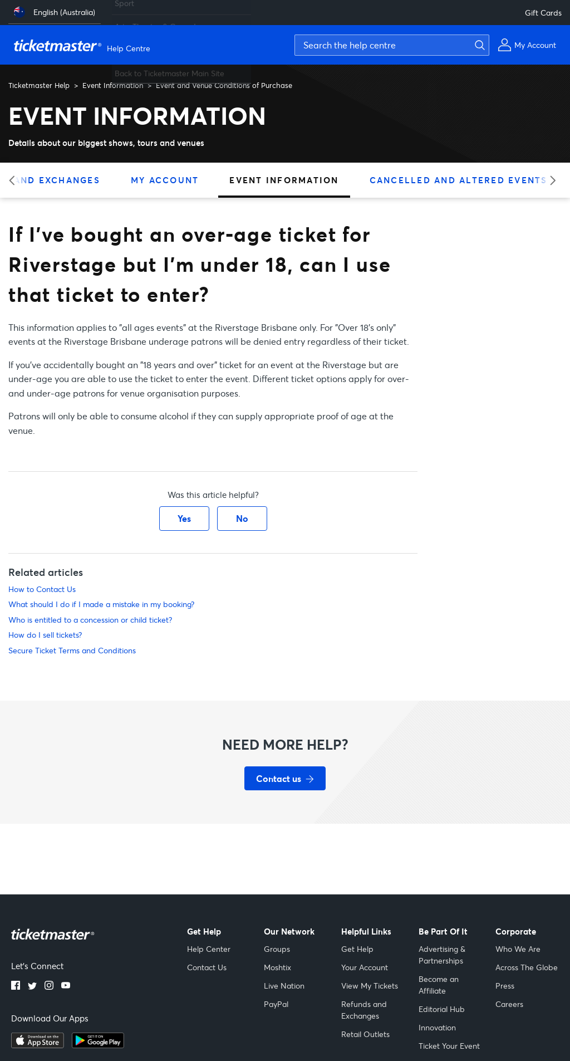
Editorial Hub (442, 1009)
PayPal (276, 1004)
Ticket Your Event (449, 1045)
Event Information (112, 85)
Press (504, 985)
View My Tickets (369, 985)
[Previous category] (15, 180)
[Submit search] (478, 45)
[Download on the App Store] (37, 1044)
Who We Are (517, 948)
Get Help (357, 948)
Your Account (364, 967)
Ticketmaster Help (39, 85)
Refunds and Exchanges (364, 1010)
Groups (277, 948)
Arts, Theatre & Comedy (157, 22)
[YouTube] (65, 986)
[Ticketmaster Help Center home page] (83, 45)
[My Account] (527, 45)
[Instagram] (49, 986)
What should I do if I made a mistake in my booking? (101, 604)
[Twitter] (32, 986)
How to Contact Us (42, 589)
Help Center (208, 948)
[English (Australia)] (54, 12)
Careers (509, 1004)
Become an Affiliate (439, 985)
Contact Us (207, 967)
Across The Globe (526, 967)
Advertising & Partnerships (442, 954)
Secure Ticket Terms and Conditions (72, 650)
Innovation (437, 1027)
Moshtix (277, 967)
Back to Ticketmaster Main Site (169, 68)
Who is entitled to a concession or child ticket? (90, 619)
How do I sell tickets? (45, 634)
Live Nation (284, 985)
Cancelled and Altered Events (459, 179)
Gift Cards (543, 12)
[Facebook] (15, 986)
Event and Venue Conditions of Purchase (224, 85)
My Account (165, 179)
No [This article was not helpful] (242, 518)
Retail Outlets (365, 1034)
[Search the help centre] (391, 45)
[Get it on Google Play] (98, 1044)
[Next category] (549, 180)
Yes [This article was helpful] (184, 518)
